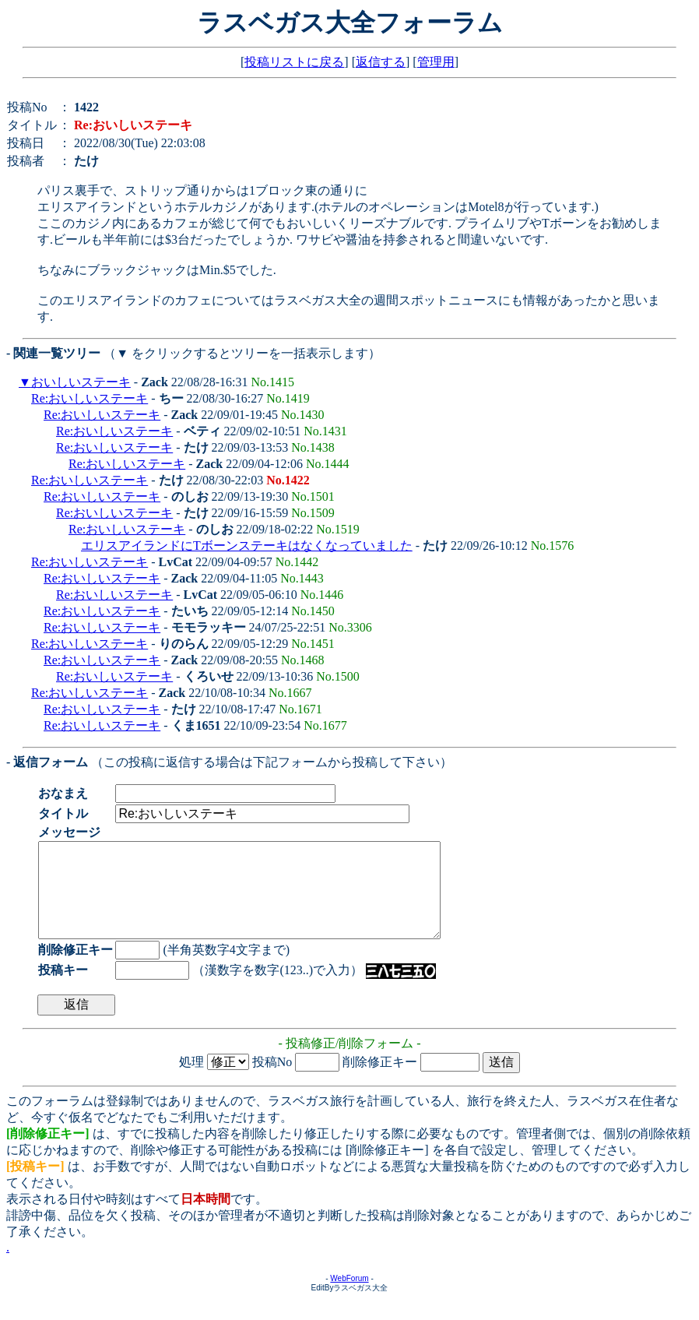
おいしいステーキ (81, 382)
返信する (381, 62)
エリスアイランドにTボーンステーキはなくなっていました (247, 545)
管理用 (436, 62)
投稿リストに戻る (294, 62)
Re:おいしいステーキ (89, 398)
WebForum (349, 1297)
